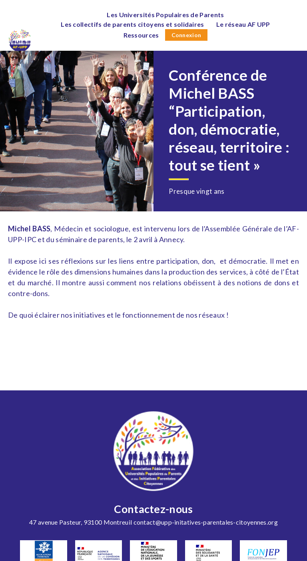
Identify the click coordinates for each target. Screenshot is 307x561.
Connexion (186, 35)
